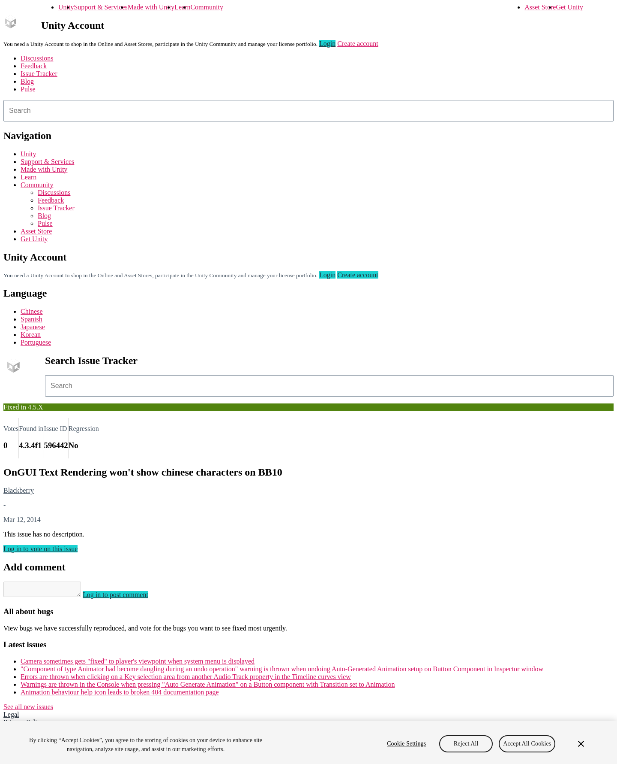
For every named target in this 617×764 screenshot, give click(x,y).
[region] (308, 742)
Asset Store (540, 7)
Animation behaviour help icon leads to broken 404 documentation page (120, 694)
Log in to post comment (124, 597)
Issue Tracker (39, 73)
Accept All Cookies (527, 743)
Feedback (34, 66)
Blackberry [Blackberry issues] (18, 490)
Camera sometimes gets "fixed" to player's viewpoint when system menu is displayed (138, 663)
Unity (66, 7)
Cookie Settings (406, 743)
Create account (357, 43)
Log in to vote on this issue (40, 548)
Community (206, 7)
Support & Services (100, 7)
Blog (27, 81)
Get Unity (569, 7)
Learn (182, 7)
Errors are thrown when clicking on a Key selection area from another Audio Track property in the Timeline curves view (186, 679)
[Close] (581, 743)
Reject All (466, 743)
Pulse (28, 89)
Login (327, 43)
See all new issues (28, 709)
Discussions (37, 58)
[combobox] (308, 110)
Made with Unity (151, 7)
